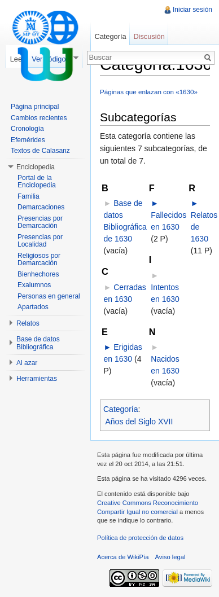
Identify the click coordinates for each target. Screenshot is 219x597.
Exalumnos (34, 285)
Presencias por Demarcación (40, 222)
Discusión (148, 36)
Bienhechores (38, 274)
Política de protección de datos (140, 537)
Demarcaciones (40, 207)
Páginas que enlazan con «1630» (149, 91)
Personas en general (48, 296)
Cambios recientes (39, 118)
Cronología (27, 129)
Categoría (120, 409)
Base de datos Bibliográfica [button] (38, 343)
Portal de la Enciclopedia (36, 182)
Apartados (33, 307)
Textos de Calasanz (40, 151)
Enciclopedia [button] (35, 167)
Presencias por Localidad (40, 241)
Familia (28, 196)
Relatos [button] (28, 323)
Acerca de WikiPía (122, 557)
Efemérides (28, 140)
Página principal (35, 107)
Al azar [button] (26, 363)
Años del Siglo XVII (139, 421)
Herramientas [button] (36, 379)
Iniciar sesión (192, 10)
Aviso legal (170, 557)
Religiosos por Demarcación (38, 259)
